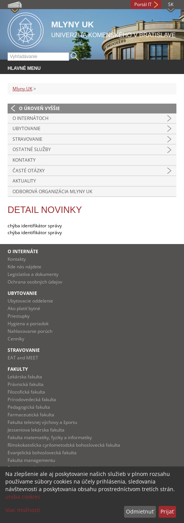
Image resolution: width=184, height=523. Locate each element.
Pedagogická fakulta (29, 407)
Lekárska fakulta (25, 376)
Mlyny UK (22, 88)
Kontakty (24, 160)
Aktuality (24, 181)
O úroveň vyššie (39, 108)
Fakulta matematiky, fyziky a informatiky (50, 437)
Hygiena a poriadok (28, 323)
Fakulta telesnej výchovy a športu (42, 422)
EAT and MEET (23, 357)
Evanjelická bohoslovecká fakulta (42, 452)
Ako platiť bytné (24, 308)
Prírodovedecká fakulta (32, 399)
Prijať (167, 511)
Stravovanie (24, 350)
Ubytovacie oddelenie (30, 301)
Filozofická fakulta (26, 392)
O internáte (23, 251)
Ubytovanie (22, 293)
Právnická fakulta (26, 384)
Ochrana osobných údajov (35, 282)
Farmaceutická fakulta (31, 414)
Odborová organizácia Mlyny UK (52, 191)
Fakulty (18, 369)
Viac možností (22, 510)
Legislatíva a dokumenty (33, 274)
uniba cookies (22, 496)
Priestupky (19, 316)
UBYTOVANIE (27, 128)
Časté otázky (29, 170)
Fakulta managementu (31, 460)
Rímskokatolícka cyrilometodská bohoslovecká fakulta (64, 445)
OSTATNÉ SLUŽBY (32, 149)
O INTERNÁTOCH (31, 118)
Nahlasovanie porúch (30, 331)
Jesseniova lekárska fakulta (36, 430)
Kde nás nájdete (24, 266)
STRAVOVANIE (27, 139)
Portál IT (143, 4)
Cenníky (16, 339)
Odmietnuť (140, 511)
